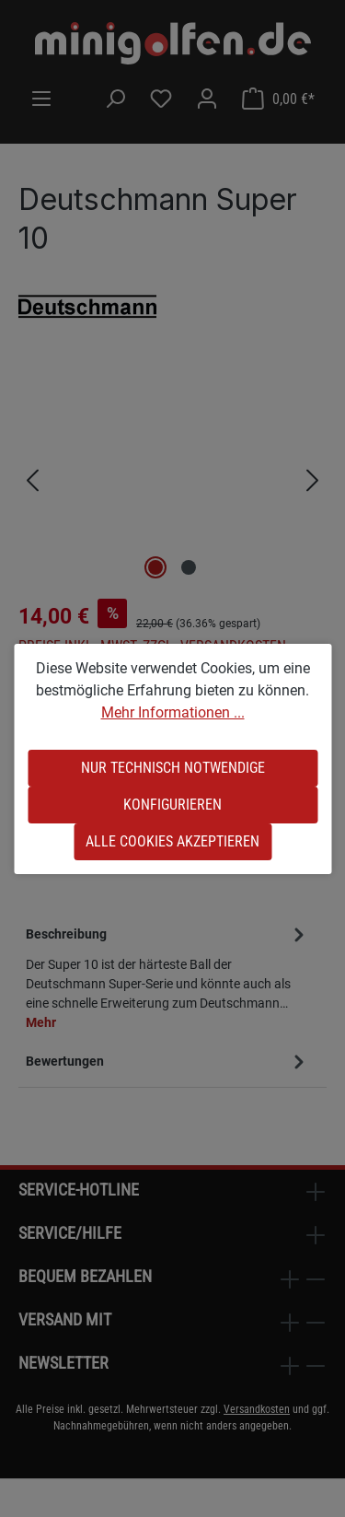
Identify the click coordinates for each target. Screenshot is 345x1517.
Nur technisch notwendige (173, 767)
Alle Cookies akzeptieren (172, 841)
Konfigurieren (172, 804)
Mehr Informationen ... (173, 712)
